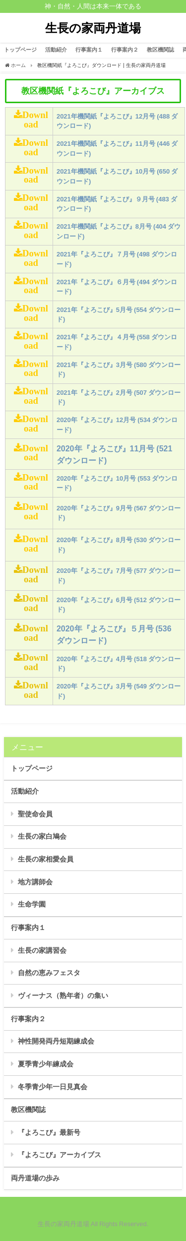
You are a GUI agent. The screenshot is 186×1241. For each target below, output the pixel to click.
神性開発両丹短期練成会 (56, 1041)
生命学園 (32, 904)
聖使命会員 (35, 814)
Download (35, 119)
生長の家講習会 (42, 950)
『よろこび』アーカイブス (59, 1155)
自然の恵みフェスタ (49, 973)
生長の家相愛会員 (45, 859)
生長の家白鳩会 (42, 836)
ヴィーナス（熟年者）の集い (63, 995)
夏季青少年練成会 (45, 1064)
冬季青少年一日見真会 (52, 1087)
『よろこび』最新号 (49, 1132)
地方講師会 (35, 882)
